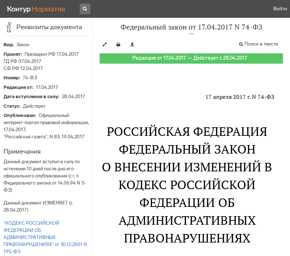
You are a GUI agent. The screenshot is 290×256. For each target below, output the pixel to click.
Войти (280, 9)
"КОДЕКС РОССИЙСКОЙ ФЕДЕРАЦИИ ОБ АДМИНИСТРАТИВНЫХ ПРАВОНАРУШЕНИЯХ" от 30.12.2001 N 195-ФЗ (45, 237)
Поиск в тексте (261, 44)
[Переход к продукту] (36, 9)
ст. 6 (74, 175)
